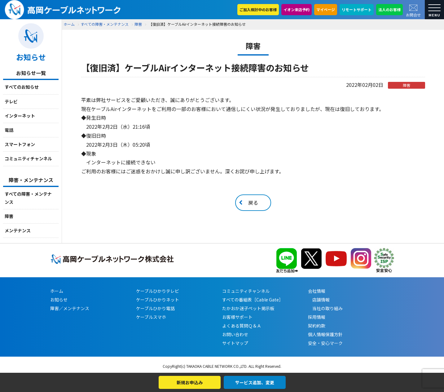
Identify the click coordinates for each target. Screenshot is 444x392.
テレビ (11, 101)
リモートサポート (356, 9)
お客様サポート (237, 317)
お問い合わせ (235, 334)
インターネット (20, 116)
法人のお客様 (389, 9)
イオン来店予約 (297, 9)
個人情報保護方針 (325, 334)
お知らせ (59, 299)
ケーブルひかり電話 (155, 308)
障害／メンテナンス (69, 308)
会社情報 (316, 291)
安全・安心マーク (325, 343)
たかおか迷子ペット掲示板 (248, 308)
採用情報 (316, 317)
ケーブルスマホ (151, 317)
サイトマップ (235, 343)
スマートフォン (20, 144)
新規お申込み (190, 382)
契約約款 (316, 326)
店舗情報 (319, 299)
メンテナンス (18, 230)
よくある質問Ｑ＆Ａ (241, 326)
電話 (9, 130)
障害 (9, 216)
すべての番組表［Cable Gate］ (252, 299)
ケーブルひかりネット (157, 299)
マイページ (325, 9)
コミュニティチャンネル (28, 158)
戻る (253, 202)
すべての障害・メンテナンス (28, 198)
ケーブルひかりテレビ (157, 291)
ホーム (69, 24)
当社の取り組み (325, 308)
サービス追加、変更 (254, 382)
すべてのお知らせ (22, 87)
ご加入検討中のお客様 (258, 9)
